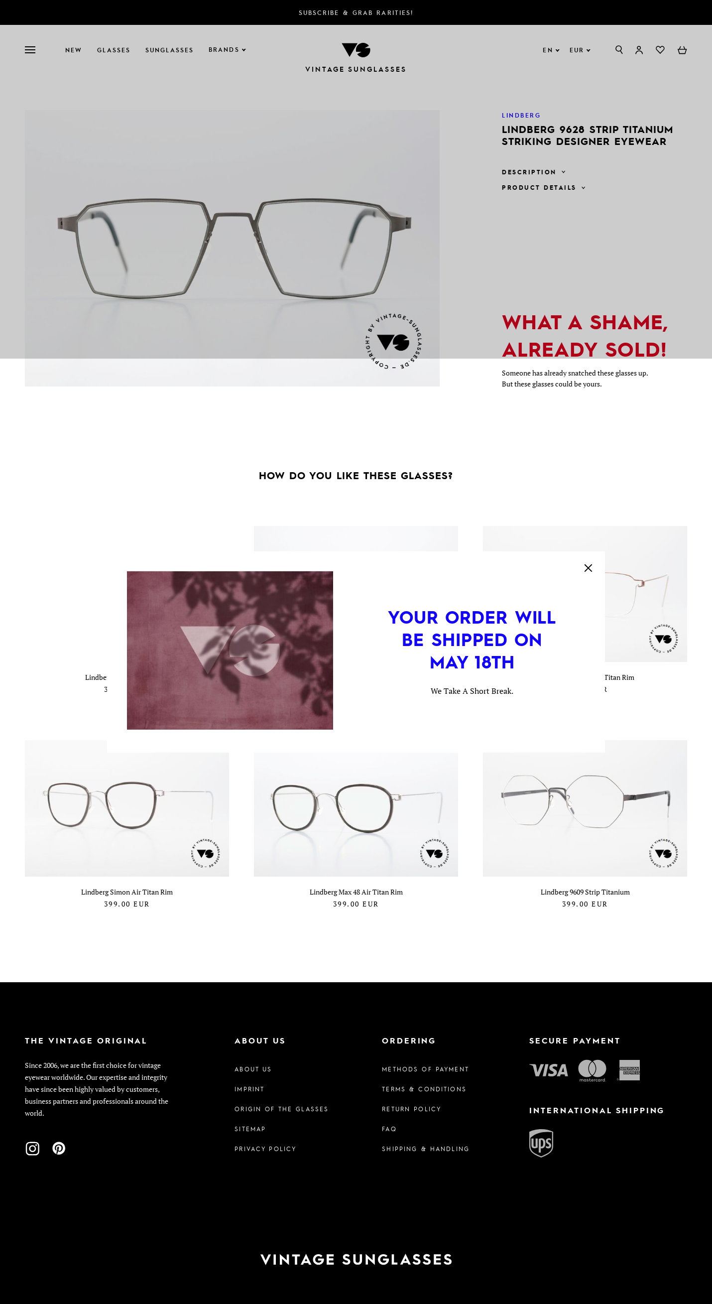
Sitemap (250, 1129)
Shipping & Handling (426, 1149)
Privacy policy (265, 1149)
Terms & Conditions (424, 1089)
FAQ (389, 1129)
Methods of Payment (425, 1069)
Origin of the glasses (282, 1109)
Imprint (249, 1089)
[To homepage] (356, 1260)
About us (253, 1069)
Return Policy (411, 1109)
